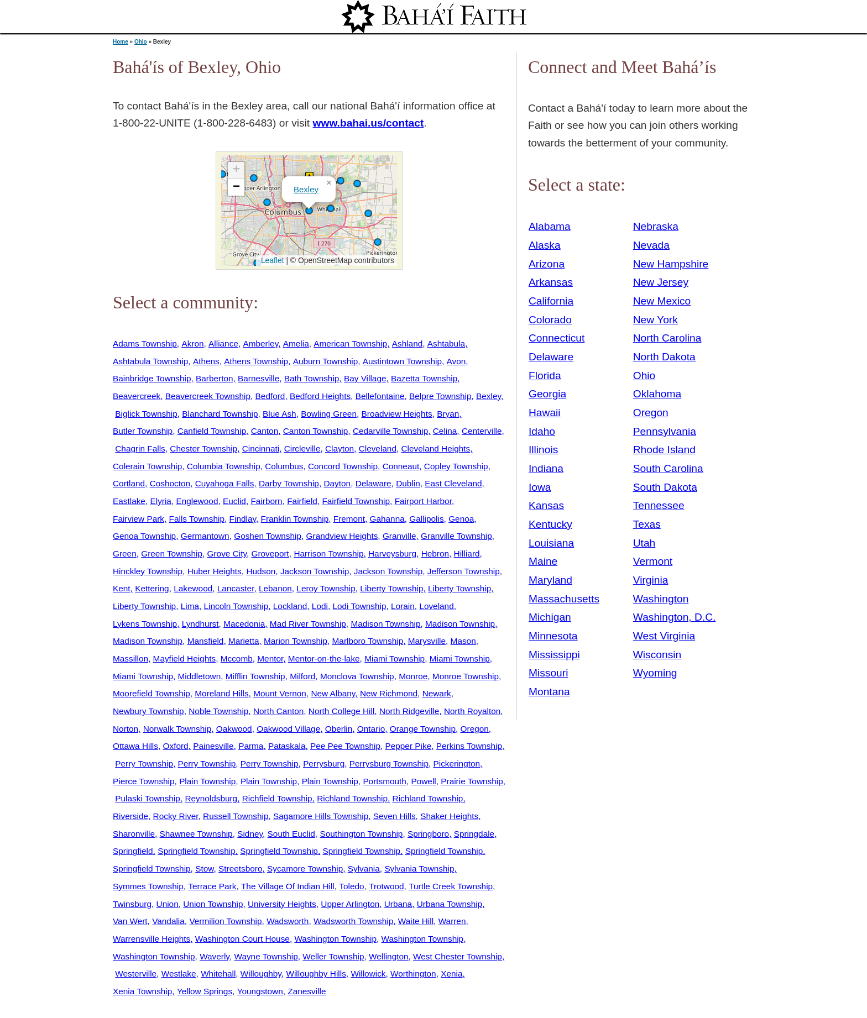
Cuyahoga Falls (224, 483)
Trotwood (386, 886)
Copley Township (456, 466)
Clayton (339, 448)
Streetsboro (240, 868)
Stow (204, 868)
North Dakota (664, 357)
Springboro (428, 833)
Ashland (407, 343)
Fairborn (266, 501)
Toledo (351, 886)
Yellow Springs (204, 991)
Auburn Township (325, 361)
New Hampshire (671, 264)
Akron (192, 343)
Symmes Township (148, 886)
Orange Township (423, 728)
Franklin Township (295, 518)
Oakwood (234, 728)
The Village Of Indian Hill (288, 886)
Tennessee (659, 505)
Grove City (227, 553)
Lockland (290, 606)
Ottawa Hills (135, 746)
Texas (647, 524)
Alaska (545, 245)
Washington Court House (242, 938)
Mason (463, 641)
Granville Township (456, 536)
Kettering (152, 588)
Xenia (451, 973)
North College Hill (342, 711)
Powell (423, 781)
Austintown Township (402, 361)
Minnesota (553, 636)
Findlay (242, 518)
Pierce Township (144, 781)
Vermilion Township (225, 921)
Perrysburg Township (389, 763)
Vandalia (168, 921)
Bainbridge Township (152, 378)
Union (167, 904)
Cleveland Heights (436, 448)
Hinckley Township (147, 571)
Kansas (546, 505)
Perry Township (144, 763)
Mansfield (205, 641)
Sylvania (364, 868)
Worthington (413, 973)
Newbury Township (148, 711)
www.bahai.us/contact (368, 123)
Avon (456, 361)
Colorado (550, 320)
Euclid (234, 501)
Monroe (413, 676)
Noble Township (218, 711)
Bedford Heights (320, 396)
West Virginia (664, 636)
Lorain (403, 606)
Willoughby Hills (316, 973)
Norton (125, 728)
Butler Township (143, 430)
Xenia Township (142, 991)
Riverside (130, 816)
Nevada (651, 245)
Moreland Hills (221, 693)
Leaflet (271, 260)
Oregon (475, 728)
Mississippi (554, 654)
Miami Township (394, 658)
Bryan (448, 413)
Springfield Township (197, 851)
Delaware (373, 483)
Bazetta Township (424, 378)
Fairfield (302, 501)
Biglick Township (146, 413)
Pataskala (286, 746)
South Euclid (291, 833)
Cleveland (377, 448)
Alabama (550, 226)
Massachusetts (564, 599)
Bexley (306, 189)
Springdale (474, 833)
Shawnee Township (196, 833)
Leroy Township (325, 588)
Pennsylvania (664, 431)
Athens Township (256, 361)
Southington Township (361, 833)
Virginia (650, 580)
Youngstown (260, 991)
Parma (250, 746)
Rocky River (176, 816)
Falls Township (196, 518)
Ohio (140, 42)
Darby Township (289, 483)
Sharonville (134, 833)
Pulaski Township (147, 798)
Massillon (130, 658)
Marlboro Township (368, 641)
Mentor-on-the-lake (324, 658)
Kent (121, 588)
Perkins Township (469, 746)
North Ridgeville (409, 711)
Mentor (270, 658)
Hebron (435, 553)
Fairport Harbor (423, 501)
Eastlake (129, 501)
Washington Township (335, 938)
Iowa (540, 487)
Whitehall (218, 973)
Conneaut (401, 466)
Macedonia (244, 623)
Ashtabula (446, 343)
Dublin (408, 483)
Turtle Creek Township (451, 886)
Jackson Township (314, 571)
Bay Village (365, 378)
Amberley (260, 343)
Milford (302, 676)
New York (655, 320)
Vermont (652, 561)
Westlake (178, 973)
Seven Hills (394, 816)
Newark (436, 693)
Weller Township (333, 956)
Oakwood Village (288, 728)
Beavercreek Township (207, 396)
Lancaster (235, 588)
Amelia (296, 343)
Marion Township (295, 641)
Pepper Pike (408, 746)
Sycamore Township (305, 868)
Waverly (214, 956)
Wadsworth (288, 921)
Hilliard (467, 553)
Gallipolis (426, 518)
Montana (549, 691)
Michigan (550, 617)
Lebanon (275, 588)
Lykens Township (145, 623)
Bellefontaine (380, 396)
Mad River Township (308, 623)
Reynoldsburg (211, 798)
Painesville (213, 746)
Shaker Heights (449, 816)
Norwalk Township (177, 728)
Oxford (176, 746)
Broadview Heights (397, 413)
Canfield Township (211, 430)
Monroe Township (465, 676)
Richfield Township (277, 798)
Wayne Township (265, 956)
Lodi (320, 606)
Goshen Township (267, 536)
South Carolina (668, 468)
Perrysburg (323, 763)
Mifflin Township (255, 676)
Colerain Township (147, 466)
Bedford (270, 396)
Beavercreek (136, 396)
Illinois (543, 449)
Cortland (129, 483)
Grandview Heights (342, 536)
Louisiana (551, 543)
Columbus (284, 466)
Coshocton (170, 483)
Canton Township (315, 430)
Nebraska (655, 226)
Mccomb (237, 658)
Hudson (260, 571)
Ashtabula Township (150, 361)
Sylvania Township (419, 868)
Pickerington (456, 763)
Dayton (337, 483)
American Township (350, 343)
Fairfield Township (356, 501)
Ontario (371, 728)
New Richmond (388, 693)
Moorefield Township (151, 693)
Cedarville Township (390, 430)
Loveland (436, 606)
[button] (309, 210)
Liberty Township (391, 588)
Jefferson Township (463, 571)
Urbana (398, 904)
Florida (545, 375)
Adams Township (145, 343)
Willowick (368, 973)
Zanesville (307, 991)
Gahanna (387, 518)
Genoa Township (144, 536)
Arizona (547, 264)
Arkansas (551, 282)
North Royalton (472, 711)
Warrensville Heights (151, 938)
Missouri (548, 673)
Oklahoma (657, 394)
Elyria (160, 501)
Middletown (199, 676)
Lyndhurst (200, 623)
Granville (399, 536)
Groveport (270, 553)
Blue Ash (279, 413)
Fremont (349, 518)
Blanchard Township (220, 413)
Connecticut (556, 338)
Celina (445, 430)
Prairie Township (472, 781)
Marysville (427, 641)
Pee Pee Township (345, 746)
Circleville (302, 448)
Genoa (461, 518)
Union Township (213, 904)
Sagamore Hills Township (320, 816)
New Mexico (662, 301)
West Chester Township (457, 956)
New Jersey (660, 282)
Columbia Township (223, 466)
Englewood (197, 501)
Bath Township (312, 378)
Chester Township (203, 448)
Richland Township (352, 798)
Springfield (133, 851)
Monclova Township (357, 676)
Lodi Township (359, 606)
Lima (190, 606)
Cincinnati (260, 448)
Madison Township (385, 623)
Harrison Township (328, 553)
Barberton (214, 378)
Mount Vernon (279, 693)
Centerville (482, 430)
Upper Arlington (350, 904)
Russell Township (235, 816)
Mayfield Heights (184, 658)
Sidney (250, 833)
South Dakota (665, 487)
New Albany (333, 693)
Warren (452, 921)
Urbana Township (449, 904)
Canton (265, 430)
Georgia (547, 394)
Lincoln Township (236, 606)
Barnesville (258, 378)
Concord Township (343, 466)
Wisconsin (657, 654)
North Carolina (667, 338)
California (551, 301)
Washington (661, 599)
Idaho (542, 431)
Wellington (388, 956)
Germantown (205, 536)
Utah (644, 543)
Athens (206, 361)
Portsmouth (384, 781)
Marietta (243, 641)
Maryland (550, 580)
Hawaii (545, 412)
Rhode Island (664, 449)
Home (120, 42)
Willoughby (261, 973)
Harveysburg (392, 553)
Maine (543, 561)
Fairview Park (138, 518)
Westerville (135, 973)
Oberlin (339, 728)
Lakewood (193, 588)
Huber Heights (214, 571)
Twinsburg (132, 904)
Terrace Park (212, 886)
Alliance (223, 343)
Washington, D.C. (674, 617)
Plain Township (207, 781)
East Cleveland (453, 483)
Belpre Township (440, 396)
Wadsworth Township (353, 921)
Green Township (171, 553)
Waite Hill (415, 921)
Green (125, 553)
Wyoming (655, 673)
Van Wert (130, 921)
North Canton (278, 711)
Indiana (546, 468)
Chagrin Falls (140, 448)
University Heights (282, 904)
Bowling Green (329, 413)
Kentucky (550, 524)
